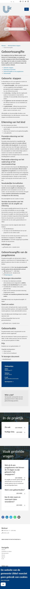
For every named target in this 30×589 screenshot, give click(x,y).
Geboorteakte (7, 73)
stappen (8, 67)
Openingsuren (8, 275)
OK (3, 586)
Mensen (4, 45)
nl (13, 1)
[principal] (26, 9)
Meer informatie (5, 582)
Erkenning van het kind (9, 69)
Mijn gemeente (5, 553)
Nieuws (3, 555)
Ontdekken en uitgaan (7, 551)
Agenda (3, 557)
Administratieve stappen (14, 45)
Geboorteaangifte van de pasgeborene (13, 71)
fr (11, 1)
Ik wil (3, 558)
